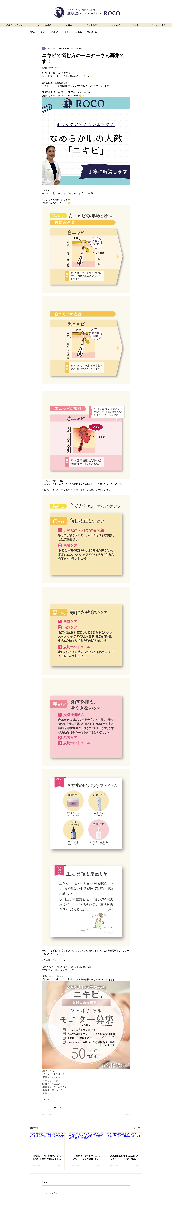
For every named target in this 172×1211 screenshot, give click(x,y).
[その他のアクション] (128, 48)
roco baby (78, 32)
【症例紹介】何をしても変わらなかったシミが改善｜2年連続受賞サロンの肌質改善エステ (86, 1157)
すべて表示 (138, 1128)
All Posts (33, 32)
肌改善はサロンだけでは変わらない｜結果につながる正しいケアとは (47, 1157)
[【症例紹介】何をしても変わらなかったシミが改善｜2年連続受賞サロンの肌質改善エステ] (86, 1142)
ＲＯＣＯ (66, 32)
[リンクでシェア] (60, 1107)
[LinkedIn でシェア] (55, 1107)
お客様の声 (54, 32)
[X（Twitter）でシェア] (49, 1107)
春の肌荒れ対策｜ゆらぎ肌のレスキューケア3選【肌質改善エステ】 (124, 1157)
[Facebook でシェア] (43, 1107)
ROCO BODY (92, 32)
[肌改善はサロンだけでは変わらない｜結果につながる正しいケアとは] (47, 1142)
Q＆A (43, 32)
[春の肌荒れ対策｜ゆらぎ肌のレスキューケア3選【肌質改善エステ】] (125, 1142)
